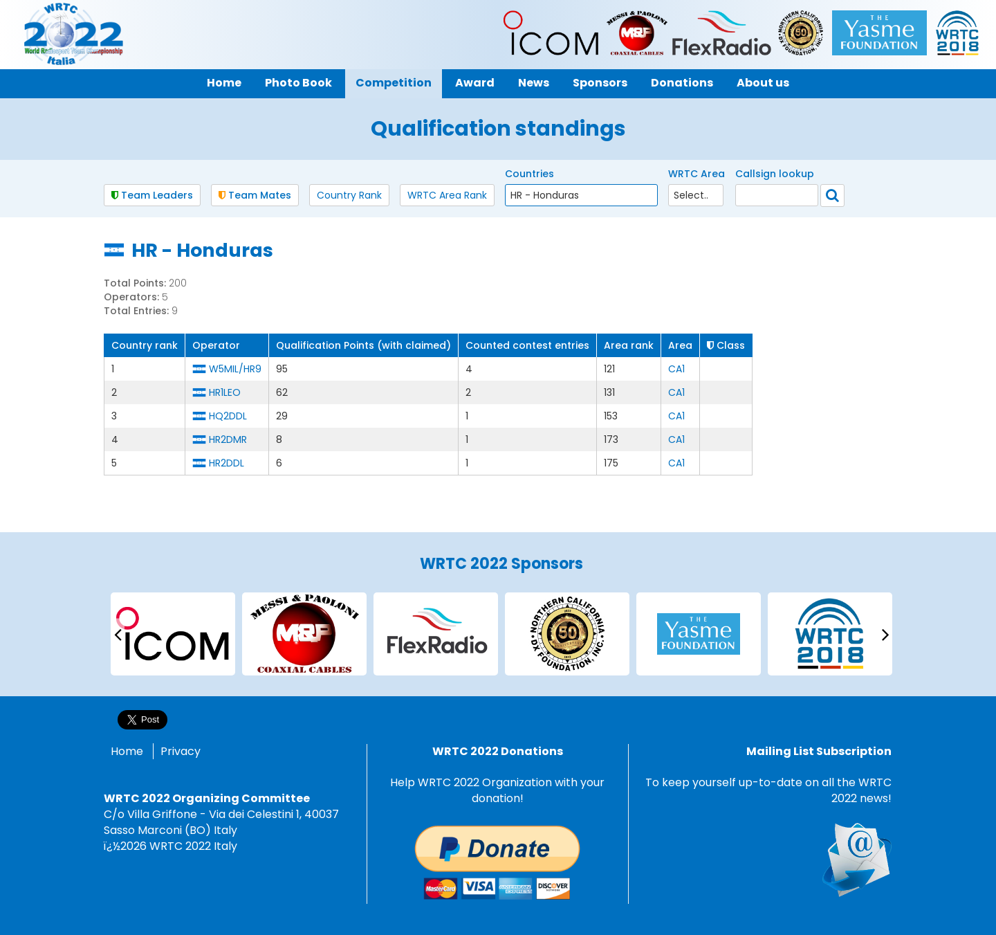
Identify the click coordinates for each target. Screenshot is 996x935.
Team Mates (255, 195)
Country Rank (349, 195)
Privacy (180, 751)
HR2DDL (226, 463)
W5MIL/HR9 (235, 369)
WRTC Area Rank (447, 195)
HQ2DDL (228, 416)
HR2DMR (228, 439)
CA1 (676, 369)
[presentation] (117, 633)
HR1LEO (225, 392)
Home (127, 751)
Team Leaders (152, 195)
